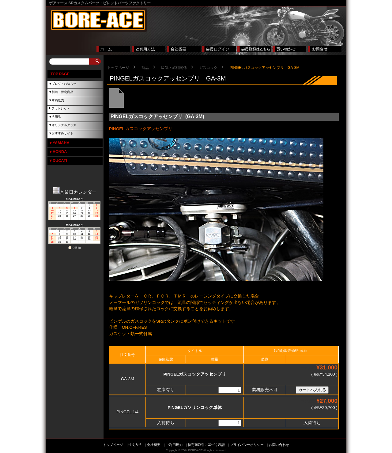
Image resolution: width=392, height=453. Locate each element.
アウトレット (60, 108)
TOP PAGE (60, 74)
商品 (145, 68)
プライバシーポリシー (247, 445)
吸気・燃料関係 (174, 68)
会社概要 (153, 445)
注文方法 (135, 445)
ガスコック (208, 68)
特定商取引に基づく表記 (206, 445)
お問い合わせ (279, 445)
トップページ (118, 68)
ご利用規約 (174, 445)
